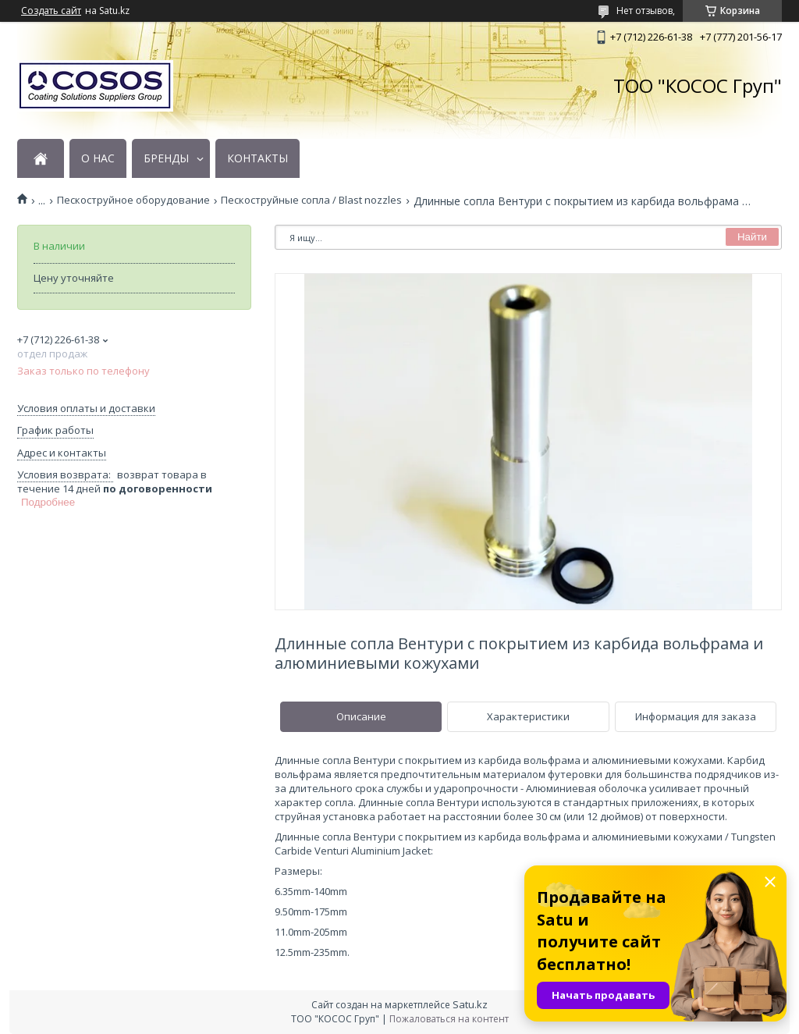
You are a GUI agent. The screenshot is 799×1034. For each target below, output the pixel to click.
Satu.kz (470, 1004)
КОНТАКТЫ (257, 158)
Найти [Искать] (752, 237)
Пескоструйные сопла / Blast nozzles (311, 200)
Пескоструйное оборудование (133, 200)
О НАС (98, 158)
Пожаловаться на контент (449, 1018)
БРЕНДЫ (166, 158)
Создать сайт (51, 10)
